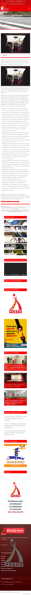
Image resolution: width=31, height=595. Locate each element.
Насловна (3, 26)
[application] (15, 269)
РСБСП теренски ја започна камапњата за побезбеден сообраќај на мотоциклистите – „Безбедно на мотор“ (15, 432)
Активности (3, 201)
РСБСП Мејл (19, 592)
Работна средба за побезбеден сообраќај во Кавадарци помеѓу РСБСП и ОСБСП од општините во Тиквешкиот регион (14, 402)
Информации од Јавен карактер (8, 570)
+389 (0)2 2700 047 (14, 3)
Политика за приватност (7, 568)
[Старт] (5, 274)
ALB (22, 3)
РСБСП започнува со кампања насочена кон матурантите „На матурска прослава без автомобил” (15, 418)
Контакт (3, 566)
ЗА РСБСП (3, 556)
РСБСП (14, 201)
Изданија (3, 564)
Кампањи (3, 560)
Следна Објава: (15, 210)
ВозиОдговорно (9, 201)
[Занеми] (23, 274)
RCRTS (29, 593)
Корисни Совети (9, 26)
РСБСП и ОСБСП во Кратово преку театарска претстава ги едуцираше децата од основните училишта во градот (15, 367)
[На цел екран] (25, 274)
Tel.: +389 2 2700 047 (8, 584)
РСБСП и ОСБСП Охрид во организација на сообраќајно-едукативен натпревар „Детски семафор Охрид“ (15, 425)
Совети (17, 201)
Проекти (3, 558)
